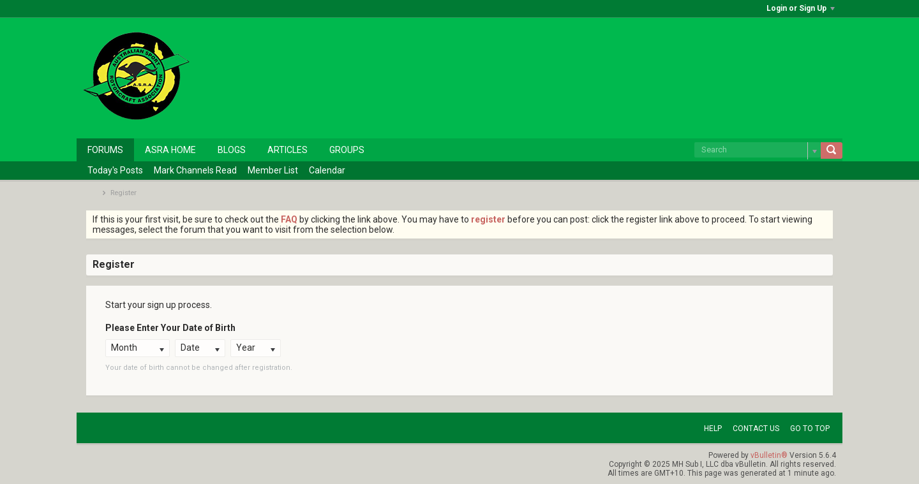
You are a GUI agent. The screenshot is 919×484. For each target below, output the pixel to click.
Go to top (810, 428)
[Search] (757, 150)
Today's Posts (115, 170)
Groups (346, 150)
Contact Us (756, 428)
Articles (287, 150)
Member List (273, 170)
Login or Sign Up (800, 8)
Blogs (232, 150)
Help (713, 428)
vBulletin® (769, 455)
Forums (105, 150)
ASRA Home (170, 150)
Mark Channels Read (195, 170)
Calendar (327, 170)
